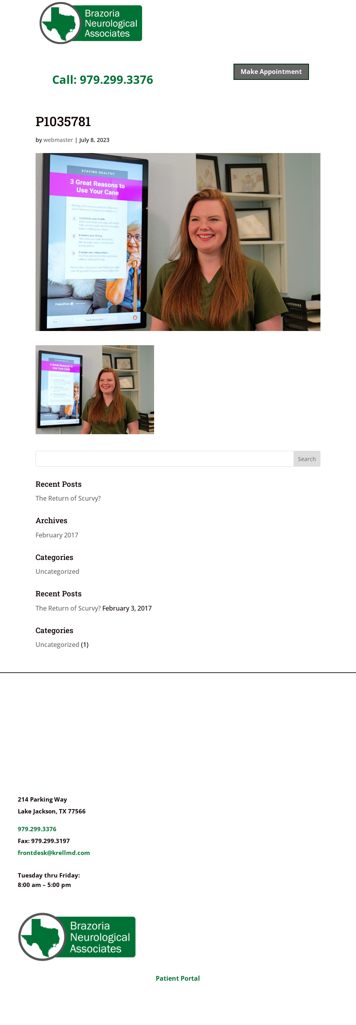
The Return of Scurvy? (68, 498)
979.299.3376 (37, 829)
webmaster (58, 140)
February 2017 (57, 535)
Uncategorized (57, 571)
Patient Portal (178, 978)
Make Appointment (271, 71)
